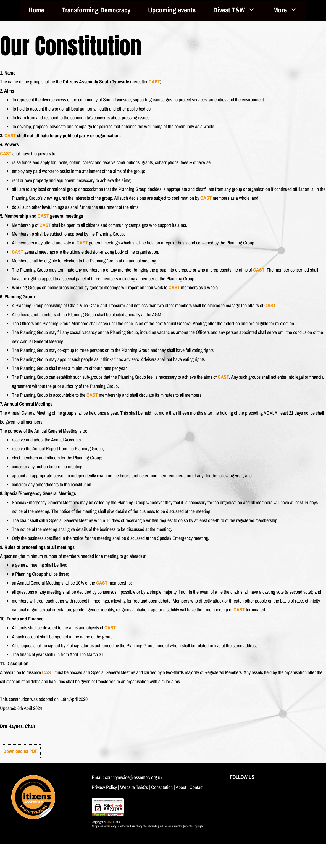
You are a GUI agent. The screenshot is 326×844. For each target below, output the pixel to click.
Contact (196, 787)
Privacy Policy (104, 787)
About (181, 787)
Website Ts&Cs (134, 787)
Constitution (162, 787)
